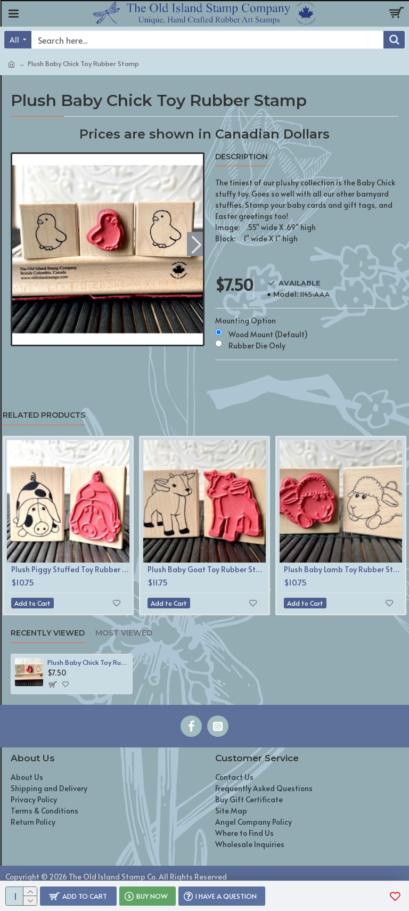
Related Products (44, 415)
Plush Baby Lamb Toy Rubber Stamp (343, 569)
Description (241, 156)
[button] (196, 244)
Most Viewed (123, 633)
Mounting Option (245, 320)
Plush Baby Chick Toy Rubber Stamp (87, 662)
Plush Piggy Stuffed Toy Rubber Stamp (70, 569)
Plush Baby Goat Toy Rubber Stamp (207, 569)
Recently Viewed (48, 633)
